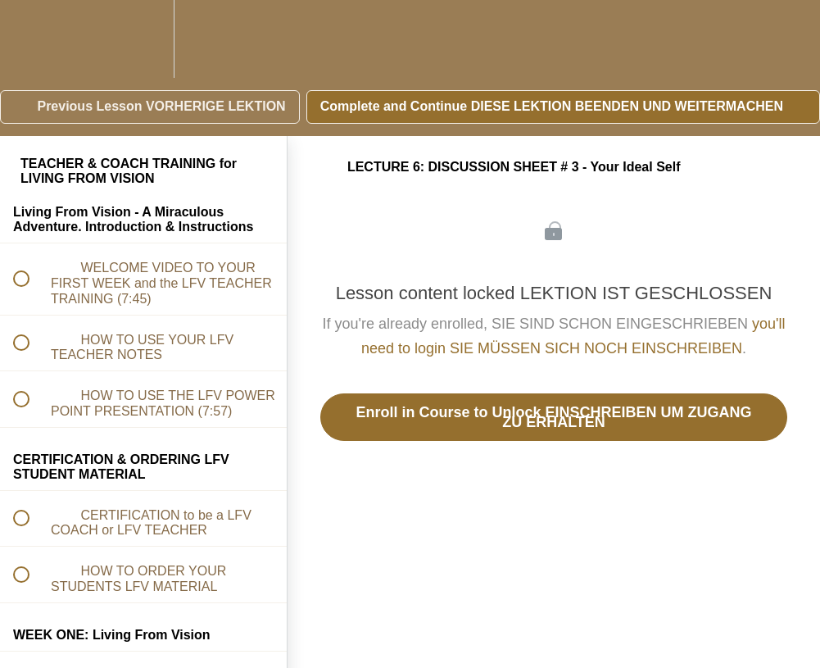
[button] (30, 39)
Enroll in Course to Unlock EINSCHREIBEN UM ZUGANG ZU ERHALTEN (553, 417)
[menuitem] (143, 39)
